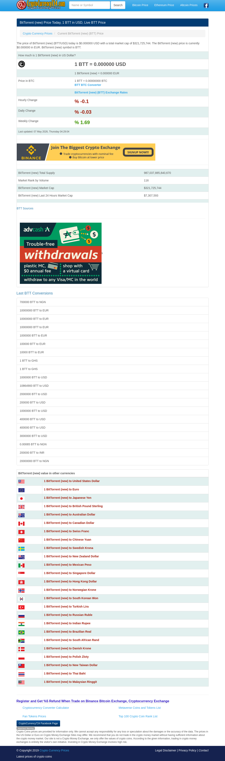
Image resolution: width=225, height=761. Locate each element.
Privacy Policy (187, 750)
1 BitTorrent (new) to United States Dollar (72, 481)
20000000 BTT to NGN (34, 461)
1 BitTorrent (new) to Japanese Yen (67, 497)
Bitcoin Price (140, 5)
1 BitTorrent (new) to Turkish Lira (66, 606)
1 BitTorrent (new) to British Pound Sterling (73, 506)
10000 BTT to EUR (32, 352)
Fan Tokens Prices (34, 716)
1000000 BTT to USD (33, 377)
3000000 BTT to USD (33, 436)
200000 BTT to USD (33, 402)
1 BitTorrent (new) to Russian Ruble (68, 615)
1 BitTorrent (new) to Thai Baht (65, 673)
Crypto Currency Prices (54, 750)
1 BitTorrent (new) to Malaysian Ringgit (70, 681)
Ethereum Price (164, 5)
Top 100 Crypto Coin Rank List (138, 716)
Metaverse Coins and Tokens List (140, 707)
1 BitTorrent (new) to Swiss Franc (66, 531)
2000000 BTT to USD (33, 394)
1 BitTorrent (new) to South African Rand (71, 640)
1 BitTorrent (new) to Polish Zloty (66, 656)
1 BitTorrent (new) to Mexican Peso (67, 564)
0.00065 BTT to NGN (33, 444)
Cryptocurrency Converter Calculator (46, 707)
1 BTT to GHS (29, 360)
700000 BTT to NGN (33, 302)
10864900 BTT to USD (34, 385)
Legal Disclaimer (165, 750)
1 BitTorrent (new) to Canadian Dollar (69, 522)
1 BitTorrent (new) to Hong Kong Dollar (70, 581)
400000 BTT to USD (33, 419)
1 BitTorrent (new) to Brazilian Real (67, 631)
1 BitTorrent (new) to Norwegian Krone (70, 589)
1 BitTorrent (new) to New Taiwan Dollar (70, 665)
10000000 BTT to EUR (34, 310)
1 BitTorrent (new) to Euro (61, 489)
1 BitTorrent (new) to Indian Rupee (67, 623)
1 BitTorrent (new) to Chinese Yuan (67, 539)
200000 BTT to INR (32, 452)
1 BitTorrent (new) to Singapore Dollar (69, 573)
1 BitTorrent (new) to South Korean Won (71, 598)
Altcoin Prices (189, 5)
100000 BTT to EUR (33, 344)
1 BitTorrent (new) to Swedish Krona (68, 548)
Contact (203, 750)
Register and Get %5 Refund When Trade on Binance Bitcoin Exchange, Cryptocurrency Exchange (93, 701)
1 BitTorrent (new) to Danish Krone (67, 648)
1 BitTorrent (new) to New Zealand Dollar (71, 556)
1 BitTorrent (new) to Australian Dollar (69, 514)
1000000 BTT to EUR (33, 335)
